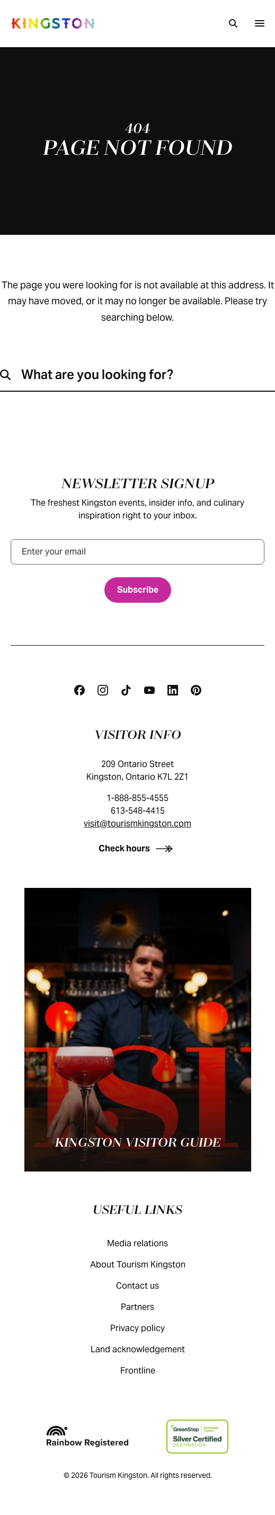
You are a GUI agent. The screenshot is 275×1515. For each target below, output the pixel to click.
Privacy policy (148, 1328)
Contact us (148, 1285)
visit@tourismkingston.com (137, 823)
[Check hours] (137, 848)
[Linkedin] (172, 690)
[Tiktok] (126, 690)
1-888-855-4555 (137, 798)
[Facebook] (79, 690)
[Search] (233, 23)
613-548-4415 (138, 810)
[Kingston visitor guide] (137, 1030)
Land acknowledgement (148, 1349)
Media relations (148, 1243)
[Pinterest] (196, 690)
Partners (148, 1307)
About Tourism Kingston (148, 1264)
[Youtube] (149, 690)
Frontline (148, 1370)
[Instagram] (102, 690)
